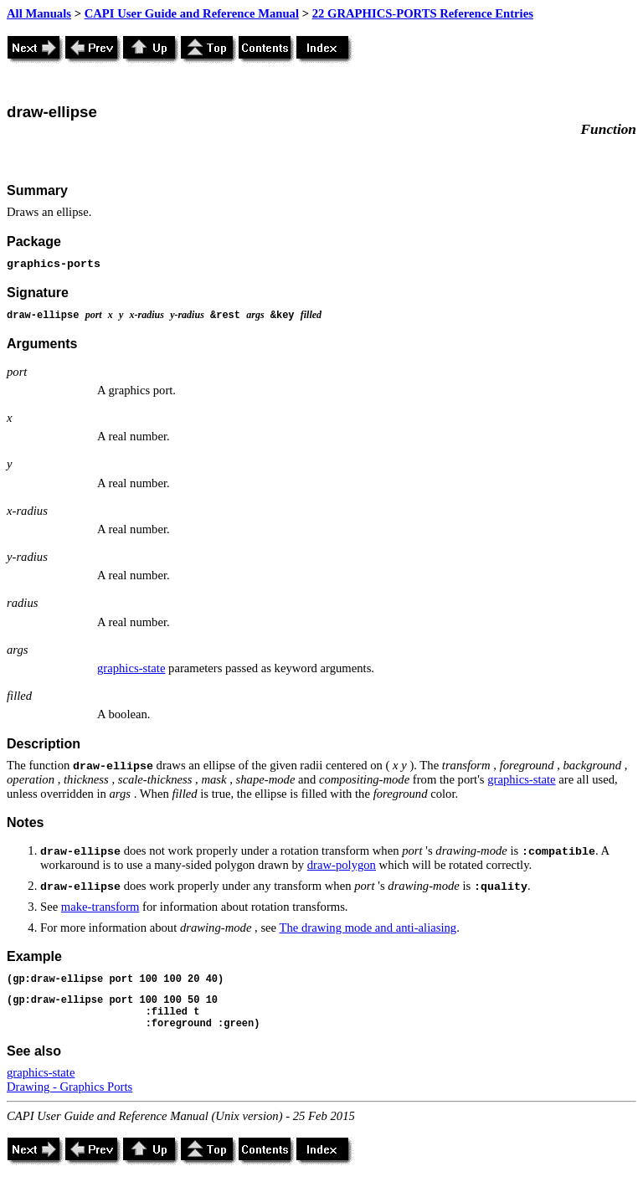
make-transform (100, 906)
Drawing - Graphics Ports (69, 1086)
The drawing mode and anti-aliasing (368, 927)
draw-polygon (341, 864)
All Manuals (39, 13)
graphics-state (131, 668)
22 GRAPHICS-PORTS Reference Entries (422, 13)
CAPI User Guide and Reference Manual (192, 13)
